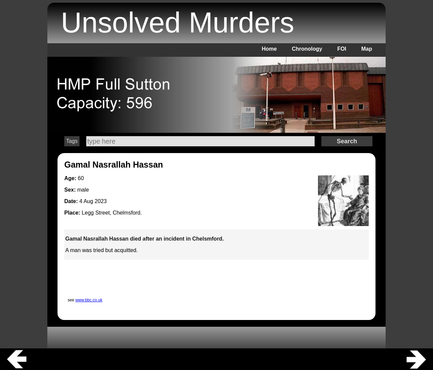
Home (269, 49)
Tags (72, 141)
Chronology (307, 49)
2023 (101, 201)
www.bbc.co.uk (88, 300)
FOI (341, 49)
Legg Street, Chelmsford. (112, 213)
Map (366, 49)
